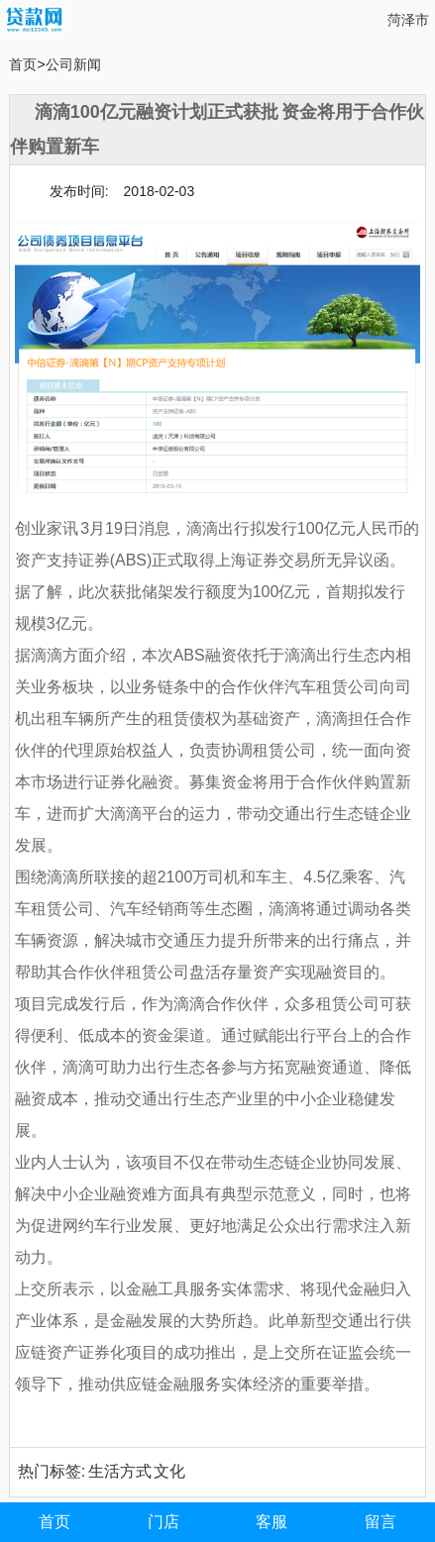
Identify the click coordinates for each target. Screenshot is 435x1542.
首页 (23, 64)
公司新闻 (73, 64)
